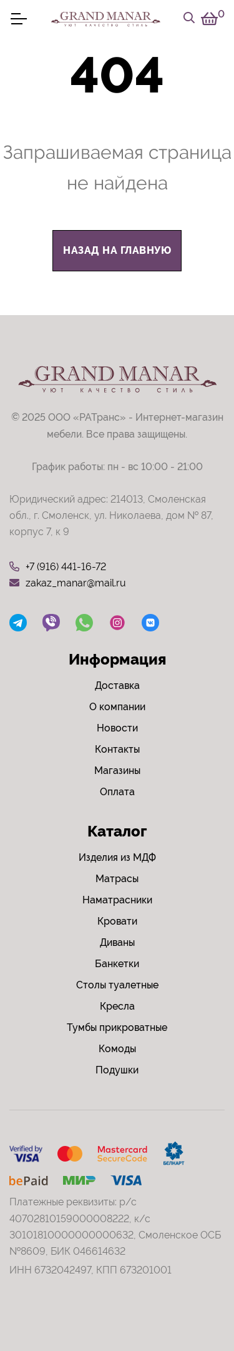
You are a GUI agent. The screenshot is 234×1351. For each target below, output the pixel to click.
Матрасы (117, 879)
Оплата (117, 792)
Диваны (117, 942)
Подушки (117, 1070)
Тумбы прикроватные (117, 1027)
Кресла (117, 1006)
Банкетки (117, 964)
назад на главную (117, 250)
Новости (117, 728)
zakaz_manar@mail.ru (67, 583)
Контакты (117, 749)
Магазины (117, 770)
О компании (117, 707)
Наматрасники (117, 900)
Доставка (117, 685)
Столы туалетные (117, 985)
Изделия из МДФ (117, 857)
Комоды (117, 1049)
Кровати (117, 921)
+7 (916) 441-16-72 (57, 567)
